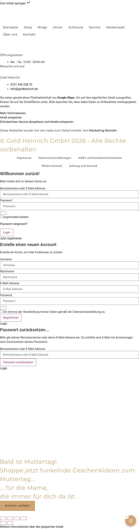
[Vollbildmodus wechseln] (10, 518)
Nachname (7, 271)
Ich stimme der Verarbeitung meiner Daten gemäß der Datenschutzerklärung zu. (54, 311)
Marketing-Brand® (103, 130)
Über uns (10, 34)
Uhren (58, 27)
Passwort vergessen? (14, 224)
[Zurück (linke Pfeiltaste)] (3, 523)
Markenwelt (115, 27)
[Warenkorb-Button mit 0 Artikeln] (130, 520)
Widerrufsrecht (52, 165)
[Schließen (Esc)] (24, 518)
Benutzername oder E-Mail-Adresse (22, 188)
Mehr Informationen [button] (13, 113)
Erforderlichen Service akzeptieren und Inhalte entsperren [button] (36, 122)
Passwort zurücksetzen (18, 362)
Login (6, 232)
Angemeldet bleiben (16, 217)
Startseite (10, 27)
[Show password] (3, 213)
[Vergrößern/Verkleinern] (3, 518)
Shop (28, 27)
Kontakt (29, 34)
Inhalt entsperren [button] (11, 117)
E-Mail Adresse (9, 283)
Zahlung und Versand (83, 165)
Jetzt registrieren (11, 238)
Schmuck (75, 27)
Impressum (24, 157)
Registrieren (10, 317)
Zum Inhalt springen (15, 3)
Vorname (6, 259)
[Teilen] (17, 518)
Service (94, 27)
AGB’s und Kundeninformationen (100, 157)
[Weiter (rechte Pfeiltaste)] (10, 523)
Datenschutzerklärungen (55, 157)
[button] (70, 39)
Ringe (42, 27)
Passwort (6, 200)
